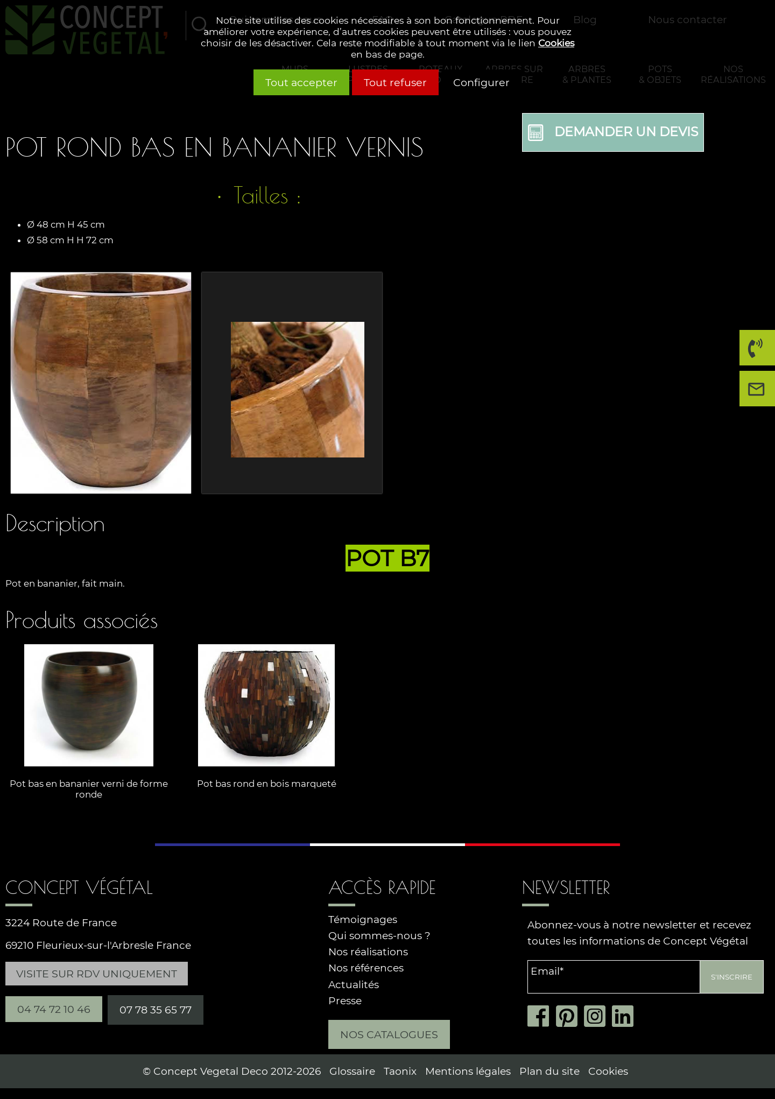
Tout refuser (395, 82)
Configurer (481, 82)
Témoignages (362, 919)
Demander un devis (613, 132)
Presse (345, 1001)
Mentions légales (468, 1071)
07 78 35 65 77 (155, 1009)
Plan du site (549, 1071)
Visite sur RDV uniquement (96, 973)
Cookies (556, 42)
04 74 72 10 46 (754, 351)
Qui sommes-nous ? (379, 935)
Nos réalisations (368, 952)
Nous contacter (760, 392)
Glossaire (352, 1071)
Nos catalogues (389, 1034)
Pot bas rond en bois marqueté (266, 784)
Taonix (400, 1071)
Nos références (366, 968)
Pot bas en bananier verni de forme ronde (89, 789)
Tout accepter (301, 82)
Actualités (353, 984)
